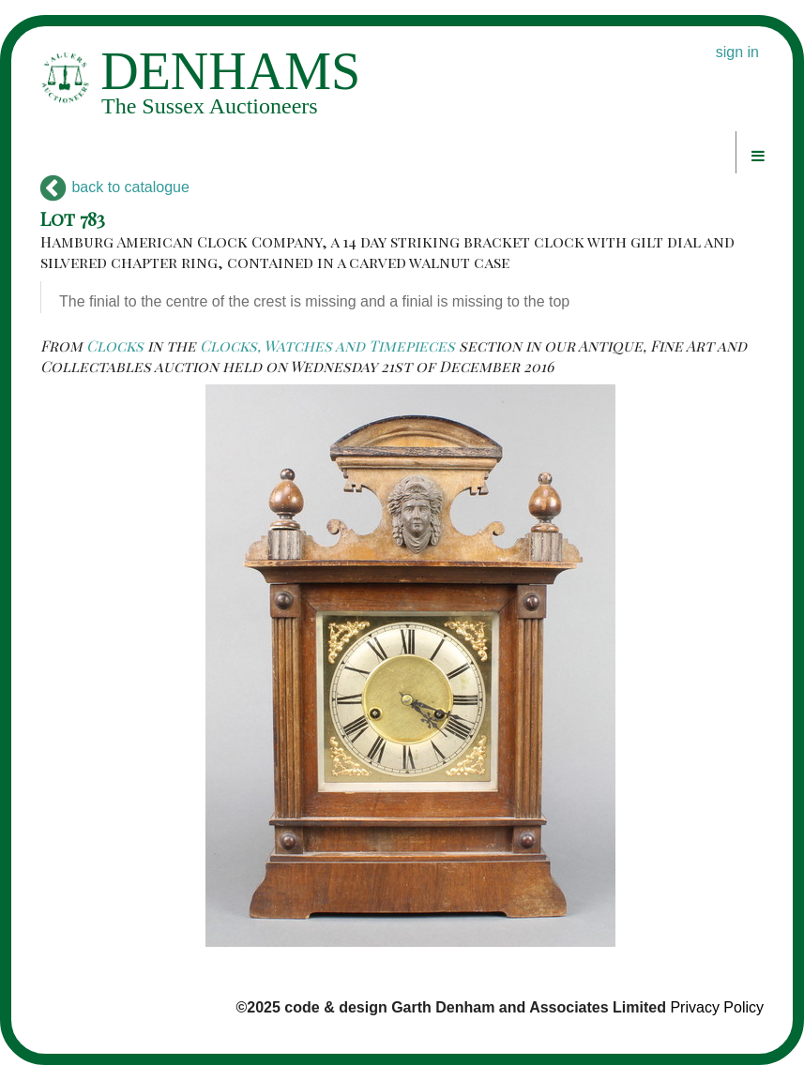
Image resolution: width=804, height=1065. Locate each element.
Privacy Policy (717, 1007)
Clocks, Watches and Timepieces (327, 345)
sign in (737, 52)
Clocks (115, 345)
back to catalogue (115, 187)
